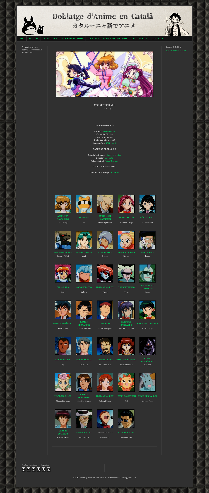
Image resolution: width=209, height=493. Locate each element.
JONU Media (111, 143)
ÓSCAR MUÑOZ (84, 360)
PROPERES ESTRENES (72, 38)
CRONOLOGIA (50, 38)
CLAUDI (63, 431)
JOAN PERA (84, 217)
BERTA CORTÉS (126, 217)
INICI (21, 38)
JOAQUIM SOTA (84, 287)
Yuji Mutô (109, 158)
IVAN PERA (105, 323)
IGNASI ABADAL (84, 432)
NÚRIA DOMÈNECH (126, 396)
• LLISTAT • (93, 38)
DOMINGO (63, 434)
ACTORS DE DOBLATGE (115, 38)
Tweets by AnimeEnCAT (176, 50)
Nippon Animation (113, 155)
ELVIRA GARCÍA (84, 252)
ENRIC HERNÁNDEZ (63, 323)
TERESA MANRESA (105, 287)
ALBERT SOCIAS (126, 432)
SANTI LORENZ (105, 360)
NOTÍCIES (33, 38)
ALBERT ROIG (105, 252)
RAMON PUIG (147, 252)
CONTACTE (157, 38)
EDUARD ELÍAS (62, 360)
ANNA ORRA (63, 287)
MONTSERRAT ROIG (126, 360)
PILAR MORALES (126, 252)
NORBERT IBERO (126, 287)
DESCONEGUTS (139, 38)
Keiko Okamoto (111, 161)
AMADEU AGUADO (63, 252)
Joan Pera (114, 172)
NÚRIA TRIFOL (147, 217)
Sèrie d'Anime (108, 131)
